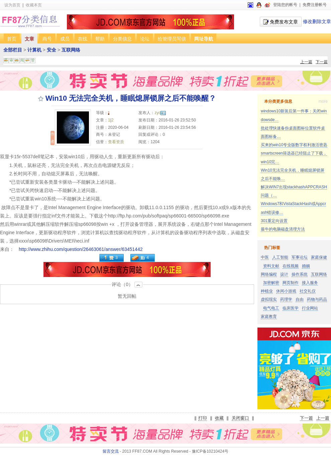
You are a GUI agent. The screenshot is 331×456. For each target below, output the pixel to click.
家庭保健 (319, 257)
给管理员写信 (172, 38)
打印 (202, 418)
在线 (82, 38)
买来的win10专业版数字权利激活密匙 (294, 145)
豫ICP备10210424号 (210, 451)
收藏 (219, 418)
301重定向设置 (274, 220)
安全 (51, 50)
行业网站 (310, 308)
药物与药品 (317, 299)
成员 (65, 38)
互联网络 (71, 50)
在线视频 (291, 266)
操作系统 (300, 274)
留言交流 (111, 451)
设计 (284, 274)
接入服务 (310, 282)
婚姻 (306, 266)
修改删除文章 (317, 21)
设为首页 (12, 5)
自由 (300, 299)
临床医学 (291, 308)
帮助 (100, 38)
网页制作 (291, 282)
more (323, 101)
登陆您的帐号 (285, 4)
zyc (160, 112)
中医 (265, 257)
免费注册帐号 (315, 4)
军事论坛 (300, 257)
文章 (29, 38)
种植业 (267, 291)
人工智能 (280, 257)
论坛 (144, 38)
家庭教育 (269, 316)
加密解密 (271, 282)
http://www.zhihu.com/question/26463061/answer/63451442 (80, 249)
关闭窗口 (240, 418)
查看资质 (116, 142)
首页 (11, 38)
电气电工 (271, 308)
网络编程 (269, 274)
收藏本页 (34, 5)
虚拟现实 (269, 299)
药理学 (286, 299)
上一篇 (306, 62)
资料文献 (271, 266)
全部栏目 (12, 50)
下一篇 (322, 62)
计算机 (34, 50)
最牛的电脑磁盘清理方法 (283, 229)
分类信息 (122, 38)
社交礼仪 (308, 291)
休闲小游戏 (286, 291)
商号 (47, 38)
